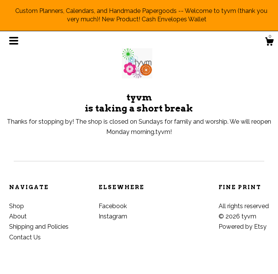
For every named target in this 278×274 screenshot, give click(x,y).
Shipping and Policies (39, 226)
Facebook (113, 206)
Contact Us (25, 237)
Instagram (113, 216)
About (18, 216)
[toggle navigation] (13, 41)
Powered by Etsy (243, 226)
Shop (16, 206)
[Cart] (269, 42)
